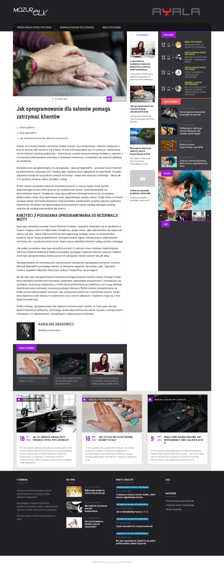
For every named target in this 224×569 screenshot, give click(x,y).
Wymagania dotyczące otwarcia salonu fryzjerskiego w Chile (140, 148)
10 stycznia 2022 (187, 125)
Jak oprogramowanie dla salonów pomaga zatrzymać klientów (141, 106)
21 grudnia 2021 (123, 491)
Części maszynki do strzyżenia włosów (134, 526)
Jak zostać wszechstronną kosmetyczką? (115, 439)
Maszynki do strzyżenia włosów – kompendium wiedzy (196, 59)
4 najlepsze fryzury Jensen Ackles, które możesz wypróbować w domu (135, 495)
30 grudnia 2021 (187, 157)
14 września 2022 (124, 508)
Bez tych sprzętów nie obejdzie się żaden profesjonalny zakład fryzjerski (195, 91)
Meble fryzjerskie (112, 27)
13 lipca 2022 (186, 141)
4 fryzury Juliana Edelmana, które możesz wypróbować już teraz (193, 163)
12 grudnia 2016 (92, 487)
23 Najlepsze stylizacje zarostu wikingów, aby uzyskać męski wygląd (194, 131)
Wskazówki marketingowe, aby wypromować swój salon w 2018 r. (68, 381)
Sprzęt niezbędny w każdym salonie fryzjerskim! (194, 74)
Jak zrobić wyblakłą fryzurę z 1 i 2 (131, 511)
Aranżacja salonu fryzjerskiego (77, 27)
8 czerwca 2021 (187, 109)
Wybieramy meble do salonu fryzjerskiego (195, 46)
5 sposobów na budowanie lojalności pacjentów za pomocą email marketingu (105, 381)
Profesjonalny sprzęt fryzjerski (34, 27)
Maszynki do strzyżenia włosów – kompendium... (96, 507)
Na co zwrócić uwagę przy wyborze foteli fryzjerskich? (50, 439)
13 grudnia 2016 (92, 502)
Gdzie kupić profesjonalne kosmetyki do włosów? (192, 113)
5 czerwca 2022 (123, 523)
